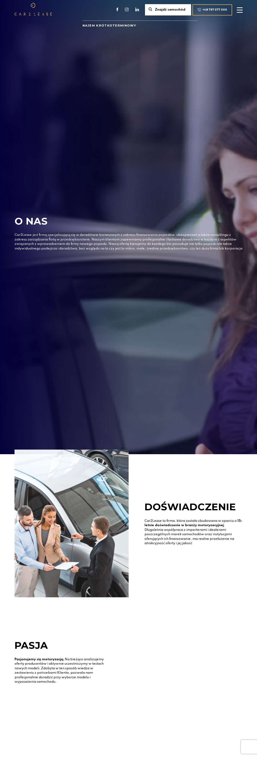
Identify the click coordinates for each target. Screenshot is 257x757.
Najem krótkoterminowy (109, 25)
